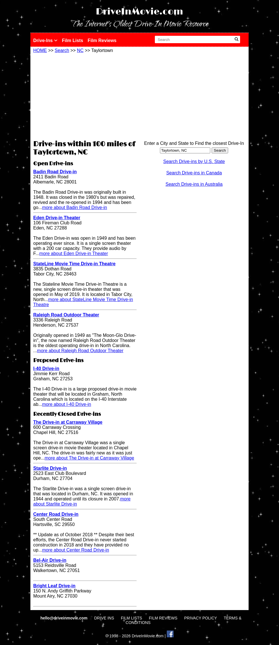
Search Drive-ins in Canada (194, 172)
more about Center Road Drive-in (75, 550)
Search (62, 50)
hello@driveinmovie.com (64, 618)
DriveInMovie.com (139, 11)
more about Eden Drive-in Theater (73, 253)
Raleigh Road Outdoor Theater (66, 314)
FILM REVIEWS (163, 618)
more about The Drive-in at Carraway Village (89, 458)
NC (80, 50)
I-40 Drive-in (46, 368)
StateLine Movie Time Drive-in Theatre (74, 263)
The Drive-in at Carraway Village (67, 422)
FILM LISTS (131, 618)
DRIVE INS (104, 618)
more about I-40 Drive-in (66, 404)
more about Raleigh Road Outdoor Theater (80, 350)
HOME (40, 50)
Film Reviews (102, 40)
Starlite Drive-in (50, 468)
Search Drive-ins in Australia (194, 184)
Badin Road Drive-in (55, 171)
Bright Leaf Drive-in (54, 585)
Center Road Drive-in (55, 514)
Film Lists (72, 40)
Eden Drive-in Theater (56, 217)
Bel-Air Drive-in (49, 560)
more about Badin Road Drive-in (74, 207)
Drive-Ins (45, 40)
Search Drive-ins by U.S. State (194, 161)
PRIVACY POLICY (200, 618)
